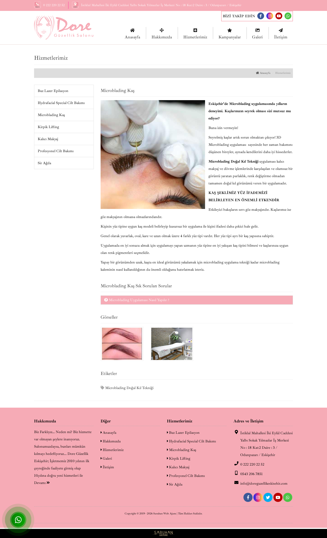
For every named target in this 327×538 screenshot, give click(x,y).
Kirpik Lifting (48, 127)
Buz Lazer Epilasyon (53, 91)
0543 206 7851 (248, 473)
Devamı (42, 483)
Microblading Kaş (51, 115)
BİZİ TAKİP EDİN (239, 16)
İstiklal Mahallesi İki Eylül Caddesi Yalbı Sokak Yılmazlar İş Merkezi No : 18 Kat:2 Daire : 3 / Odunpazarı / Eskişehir (263, 443)
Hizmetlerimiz (195, 33)
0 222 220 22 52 (248, 464)
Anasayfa (132, 33)
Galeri (257, 33)
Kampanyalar (229, 33)
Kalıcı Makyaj (48, 139)
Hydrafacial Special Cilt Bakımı (61, 103)
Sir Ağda (44, 163)
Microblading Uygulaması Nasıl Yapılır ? (136, 300)
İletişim (280, 33)
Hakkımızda (161, 33)
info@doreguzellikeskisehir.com (260, 483)
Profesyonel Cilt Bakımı (56, 151)
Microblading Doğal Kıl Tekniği (127, 388)
